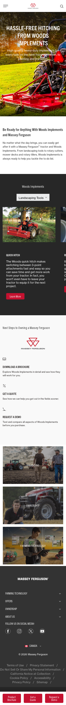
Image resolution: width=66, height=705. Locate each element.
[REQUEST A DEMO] (33, 417)
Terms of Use (15, 665)
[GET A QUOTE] (33, 392)
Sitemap (42, 682)
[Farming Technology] (33, 545)
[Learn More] (15, 296)
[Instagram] (19, 631)
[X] (30, 631)
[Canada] (33, 646)
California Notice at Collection (30, 673)
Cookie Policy (19, 678)
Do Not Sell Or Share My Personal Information (30, 669)
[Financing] (33, 465)
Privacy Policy (21, 682)
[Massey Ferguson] (33, 5)
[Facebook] (8, 631)
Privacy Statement (42, 665)
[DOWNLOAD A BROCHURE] (33, 367)
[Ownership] (33, 505)
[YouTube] (42, 631)
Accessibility (42, 678)
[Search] (61, 6)
